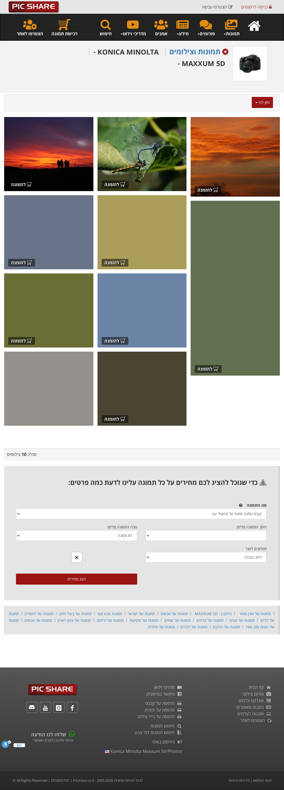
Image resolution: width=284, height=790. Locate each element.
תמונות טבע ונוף (110, 613)
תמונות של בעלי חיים (75, 613)
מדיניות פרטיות (239, 780)
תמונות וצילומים (194, 51)
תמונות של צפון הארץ (74, 620)
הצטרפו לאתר (30, 27)
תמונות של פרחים (210, 620)
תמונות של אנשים (174, 613)
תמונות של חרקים (226, 626)
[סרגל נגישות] (6, 746)
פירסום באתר (167, 742)
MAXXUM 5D (201, 63)
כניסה (256, 7)
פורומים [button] (206, 27)
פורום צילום (257, 694)
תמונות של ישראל (141, 613)
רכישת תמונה (64, 27)
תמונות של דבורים (194, 626)
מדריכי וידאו (168, 687)
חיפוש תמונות (166, 726)
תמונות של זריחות (110, 620)
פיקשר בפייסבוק (164, 694)
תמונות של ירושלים (39, 613)
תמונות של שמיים (177, 620)
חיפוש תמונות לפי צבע (159, 732)
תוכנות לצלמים (254, 714)
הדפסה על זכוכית (164, 710)
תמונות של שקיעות (144, 620)
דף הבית (260, 687)
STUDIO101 (60, 780)
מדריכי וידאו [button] (133, 27)
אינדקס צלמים (255, 700)
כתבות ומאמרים (254, 707)
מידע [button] (182, 27)
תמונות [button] (231, 27)
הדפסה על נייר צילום (160, 716)
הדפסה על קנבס (164, 703)
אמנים (161, 27)
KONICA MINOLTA (126, 51)
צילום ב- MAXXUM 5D (213, 613)
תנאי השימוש (262, 780)
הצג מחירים (76, 579)
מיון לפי (262, 102)
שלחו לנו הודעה (48, 734)
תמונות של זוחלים (161, 626)
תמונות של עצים (242, 620)
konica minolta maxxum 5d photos (143, 751)
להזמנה (208, 190)
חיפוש (106, 27)
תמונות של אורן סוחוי (255, 613)
